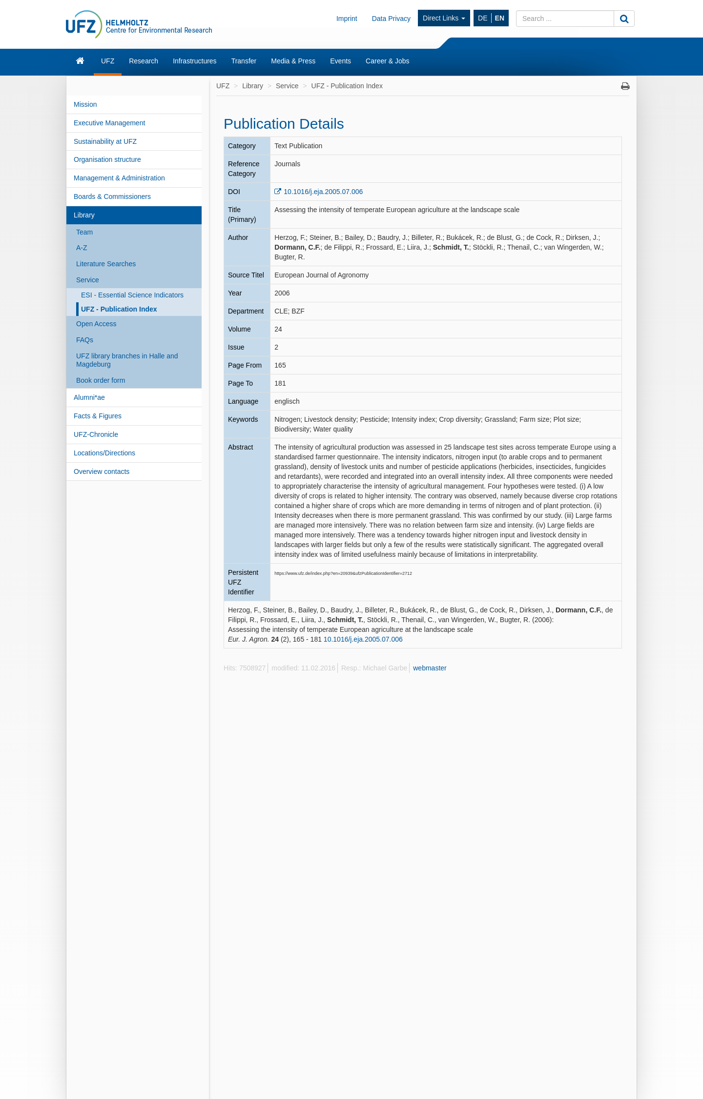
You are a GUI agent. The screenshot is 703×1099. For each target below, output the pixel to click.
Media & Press (293, 61)
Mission (85, 104)
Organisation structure (107, 159)
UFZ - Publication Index (119, 309)
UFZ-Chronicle (96, 434)
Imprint (346, 18)
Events (340, 61)
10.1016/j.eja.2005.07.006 (323, 192)
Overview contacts (101, 471)
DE (482, 18)
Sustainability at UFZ (105, 141)
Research (143, 61)
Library (84, 215)
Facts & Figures (98, 416)
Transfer (244, 61)
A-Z (81, 248)
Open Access (96, 324)
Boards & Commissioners (112, 196)
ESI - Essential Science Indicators (132, 295)
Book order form (100, 380)
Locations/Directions (104, 453)
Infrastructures (194, 61)
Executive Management (109, 123)
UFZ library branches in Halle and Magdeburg (127, 360)
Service (87, 280)
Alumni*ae (89, 397)
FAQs (84, 340)
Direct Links (444, 18)
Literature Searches (106, 264)
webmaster (429, 668)
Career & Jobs (387, 61)
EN (499, 18)
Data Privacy (391, 18)
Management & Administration (119, 178)
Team (84, 232)
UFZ (107, 61)
